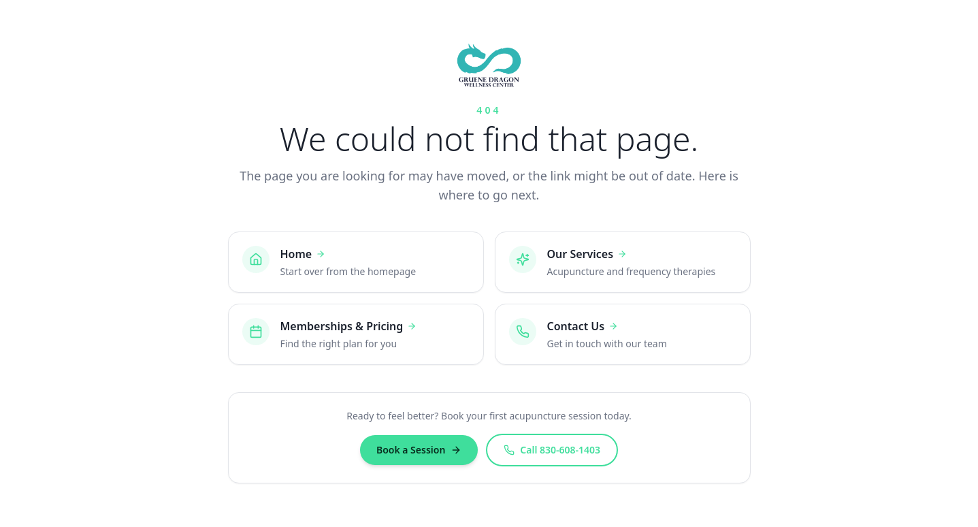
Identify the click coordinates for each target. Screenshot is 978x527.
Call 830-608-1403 (552, 449)
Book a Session (418, 449)
